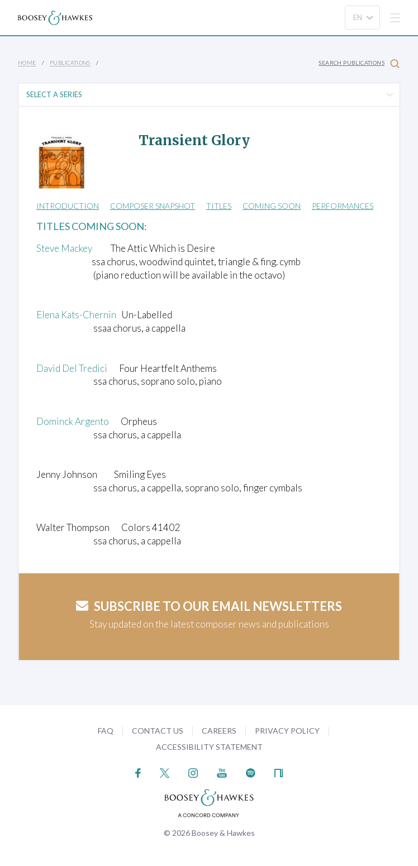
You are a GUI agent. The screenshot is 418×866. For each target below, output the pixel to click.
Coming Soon (272, 205)
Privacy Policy (287, 730)
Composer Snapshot (152, 205)
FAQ (105, 730)
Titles (218, 205)
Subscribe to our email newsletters (209, 606)
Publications (70, 62)
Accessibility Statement (209, 747)
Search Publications (359, 63)
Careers (219, 730)
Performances (342, 205)
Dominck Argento (72, 421)
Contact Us (157, 730)
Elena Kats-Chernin (76, 314)
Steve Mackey (64, 248)
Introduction (67, 205)
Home (27, 62)
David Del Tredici (71, 368)
